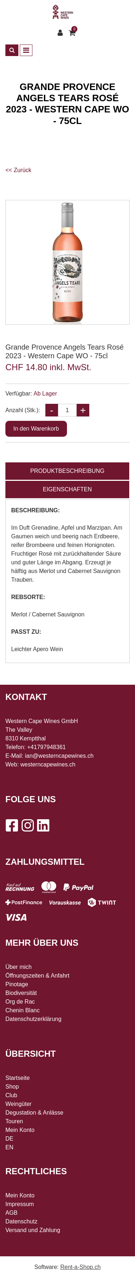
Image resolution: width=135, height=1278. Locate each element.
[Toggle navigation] (26, 50)
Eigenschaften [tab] (67, 489)
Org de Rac (20, 1002)
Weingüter (18, 1104)
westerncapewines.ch (48, 764)
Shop (12, 1086)
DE (9, 1139)
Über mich (18, 967)
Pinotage (16, 984)
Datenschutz (21, 1221)
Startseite (17, 1078)
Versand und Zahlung (32, 1230)
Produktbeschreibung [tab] (67, 471)
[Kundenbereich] (62, 33)
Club (11, 1095)
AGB (11, 1213)
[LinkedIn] (43, 825)
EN (9, 1147)
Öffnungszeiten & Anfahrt (37, 976)
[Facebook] (11, 825)
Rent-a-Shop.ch (80, 1267)
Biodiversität (21, 993)
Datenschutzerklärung (33, 1019)
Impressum (19, 1204)
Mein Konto (20, 1130)
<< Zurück (18, 170)
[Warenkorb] (73, 33)
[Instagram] (27, 825)
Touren (14, 1121)
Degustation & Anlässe (34, 1113)
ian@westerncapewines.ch (59, 756)
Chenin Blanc (22, 1010)
